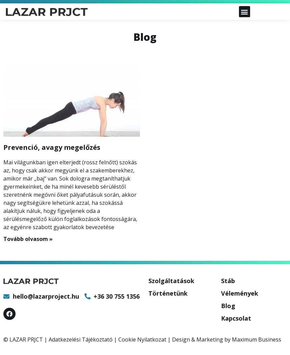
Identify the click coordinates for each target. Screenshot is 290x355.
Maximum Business (256, 339)
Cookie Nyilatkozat (142, 339)
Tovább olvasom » (28, 239)
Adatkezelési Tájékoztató (81, 339)
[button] (244, 11)
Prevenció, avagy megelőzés (51, 147)
